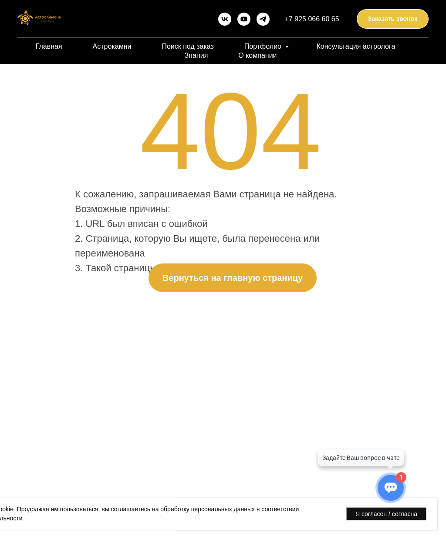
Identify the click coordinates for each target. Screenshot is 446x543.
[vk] (224, 19)
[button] (393, 19)
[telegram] (263, 19)
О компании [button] (257, 55)
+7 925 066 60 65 (312, 19)
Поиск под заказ (187, 46)
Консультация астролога (355, 46)
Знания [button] (196, 55)
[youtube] (243, 19)
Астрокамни (112, 46)
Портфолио (264, 46)
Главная (49, 46)
